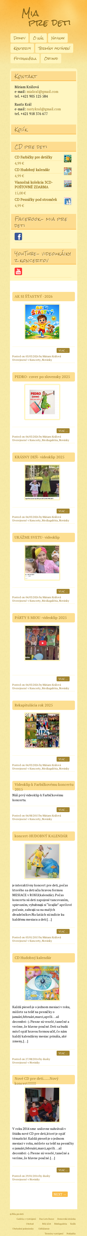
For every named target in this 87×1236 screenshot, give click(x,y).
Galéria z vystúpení (26, 1218)
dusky (46, 1059)
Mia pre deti (46, 17)
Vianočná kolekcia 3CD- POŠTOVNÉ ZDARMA (43, 184)
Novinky (57, 38)
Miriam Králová (52, 356)
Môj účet (46, 1223)
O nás (38, 38)
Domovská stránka (66, 1218)
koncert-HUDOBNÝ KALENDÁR (41, 835)
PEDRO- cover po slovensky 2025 (42, 376)
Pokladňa (71, 1233)
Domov (19, 38)
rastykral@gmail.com (44, 109)
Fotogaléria (25, 58)
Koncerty (22, 48)
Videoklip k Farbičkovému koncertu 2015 (44, 787)
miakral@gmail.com (42, 91)
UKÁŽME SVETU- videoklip (37, 537)
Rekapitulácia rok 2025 (34, 705)
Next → (60, 1194)
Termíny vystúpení (54, 48)
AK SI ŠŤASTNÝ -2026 (34, 296)
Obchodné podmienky (23, 1228)
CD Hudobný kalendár (43, 170)
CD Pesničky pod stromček (43, 200)
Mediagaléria (50, 440)
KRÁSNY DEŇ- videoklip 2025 (39, 456)
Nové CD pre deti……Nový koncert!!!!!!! (36, 1081)
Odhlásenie (44, 1228)
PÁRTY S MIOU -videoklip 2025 (41, 617)
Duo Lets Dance (46, 1218)
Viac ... (63, 350)
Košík (73, 1223)
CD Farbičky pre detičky (43, 158)
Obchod (51, 58)
